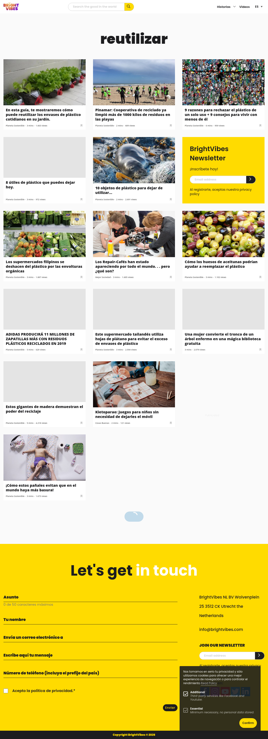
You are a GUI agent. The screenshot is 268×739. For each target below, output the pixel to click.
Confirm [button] (248, 723)
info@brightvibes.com (221, 629)
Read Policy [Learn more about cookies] (209, 683)
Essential (196, 709)
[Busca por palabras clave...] (129, 7)
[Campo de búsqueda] (96, 7)
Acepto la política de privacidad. (42, 690)
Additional (197, 692)
